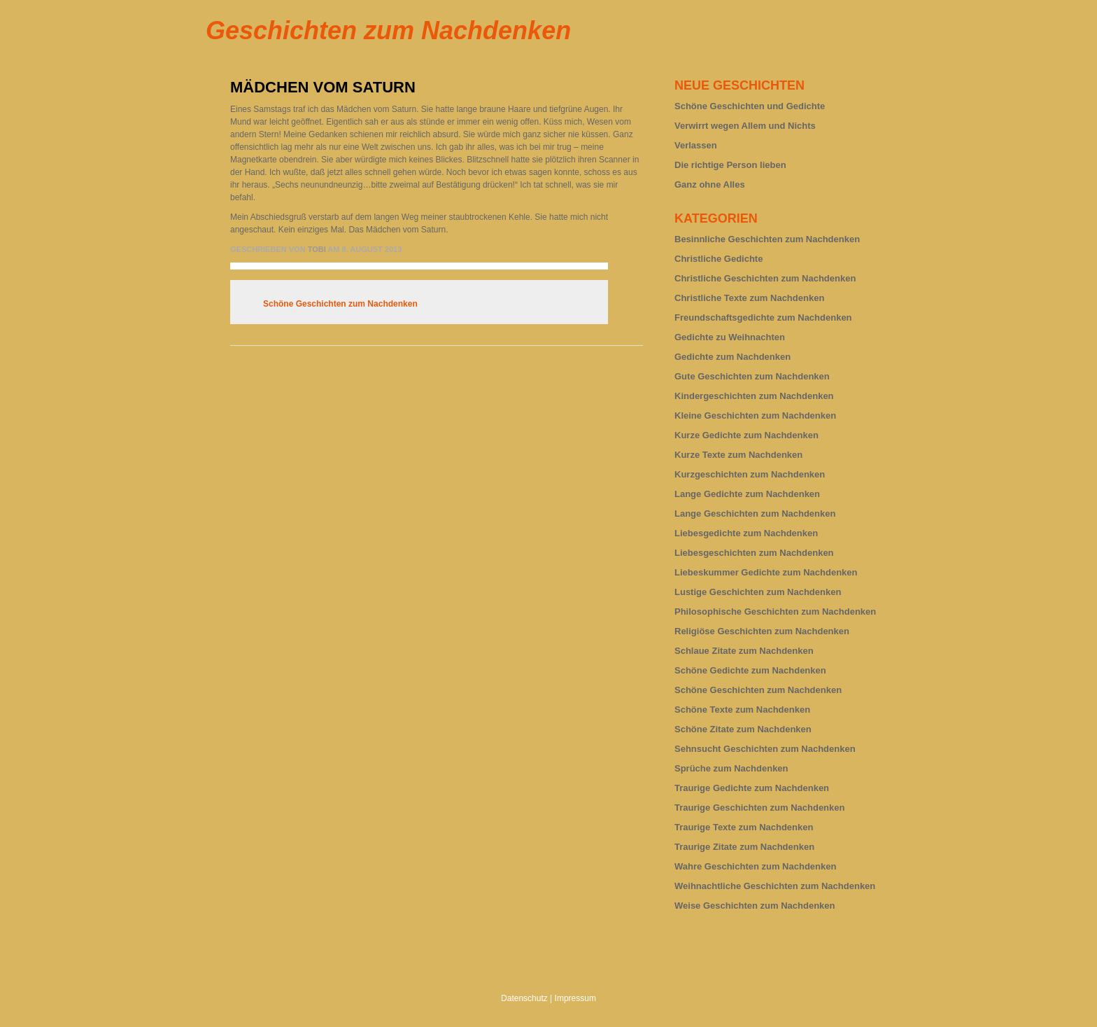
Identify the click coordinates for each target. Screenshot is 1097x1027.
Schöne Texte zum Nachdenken (742, 709)
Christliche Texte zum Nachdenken (749, 298)
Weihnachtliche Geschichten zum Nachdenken (774, 886)
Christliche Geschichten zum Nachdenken (765, 278)
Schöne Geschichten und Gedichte (749, 106)
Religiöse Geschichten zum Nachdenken (761, 631)
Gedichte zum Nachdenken (732, 356)
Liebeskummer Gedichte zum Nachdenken (766, 572)
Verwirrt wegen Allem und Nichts (745, 125)
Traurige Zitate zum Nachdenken (744, 846)
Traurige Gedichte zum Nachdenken (751, 788)
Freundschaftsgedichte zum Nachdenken (763, 317)
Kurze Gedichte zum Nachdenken (746, 435)
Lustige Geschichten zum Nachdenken (757, 592)
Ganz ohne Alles (709, 184)
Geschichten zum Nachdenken (388, 31)
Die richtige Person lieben (730, 165)
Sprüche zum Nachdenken (731, 768)
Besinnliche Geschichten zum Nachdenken (767, 239)
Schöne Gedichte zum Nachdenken (750, 670)
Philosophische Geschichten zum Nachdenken (775, 611)
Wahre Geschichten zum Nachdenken (755, 866)
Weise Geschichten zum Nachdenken (754, 905)
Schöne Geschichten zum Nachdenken (340, 304)
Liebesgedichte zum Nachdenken (746, 533)
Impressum (575, 998)
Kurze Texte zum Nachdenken (738, 454)
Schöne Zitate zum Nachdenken (743, 729)
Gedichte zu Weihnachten (729, 337)
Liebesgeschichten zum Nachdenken (754, 552)
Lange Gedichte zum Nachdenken (747, 494)
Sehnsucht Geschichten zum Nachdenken (765, 748)
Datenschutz (524, 998)
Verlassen (695, 145)
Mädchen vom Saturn (323, 87)
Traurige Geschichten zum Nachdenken (759, 807)
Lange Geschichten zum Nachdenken (754, 513)
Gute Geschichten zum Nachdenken (752, 376)
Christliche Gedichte (718, 258)
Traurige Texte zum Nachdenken (743, 827)
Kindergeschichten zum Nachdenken (754, 396)
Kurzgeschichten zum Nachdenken (749, 474)
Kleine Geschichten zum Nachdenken (755, 415)
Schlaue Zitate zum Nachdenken (744, 650)
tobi (317, 249)
